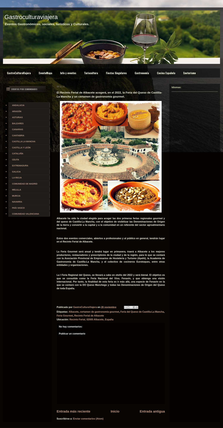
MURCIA (16, 196)
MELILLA (16, 190)
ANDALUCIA (18, 105)
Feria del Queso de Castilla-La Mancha (142, 312)
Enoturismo (189, 73)
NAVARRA (17, 202)
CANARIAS (17, 129)
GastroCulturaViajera (19, 73)
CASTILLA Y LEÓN (21, 147)
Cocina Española (166, 73)
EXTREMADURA (20, 165)
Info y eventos (68, 73)
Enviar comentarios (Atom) (88, 418)
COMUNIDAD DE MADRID (24, 184)
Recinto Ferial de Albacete (89, 315)
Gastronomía (142, 73)
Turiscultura (91, 73)
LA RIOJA (17, 177)
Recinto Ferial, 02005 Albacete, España (91, 319)
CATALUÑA (17, 153)
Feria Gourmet (65, 315)
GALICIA (16, 172)
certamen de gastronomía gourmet (99, 312)
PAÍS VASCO (18, 208)
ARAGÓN (16, 111)
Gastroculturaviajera (31, 17)
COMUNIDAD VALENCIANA (25, 214)
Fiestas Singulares (116, 73)
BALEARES (17, 123)
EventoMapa (45, 73)
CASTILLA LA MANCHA (23, 141)
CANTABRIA (18, 135)
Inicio (115, 411)
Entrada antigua (152, 411)
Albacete (74, 312)
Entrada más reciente (73, 411)
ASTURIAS (17, 117)
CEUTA (15, 159)
